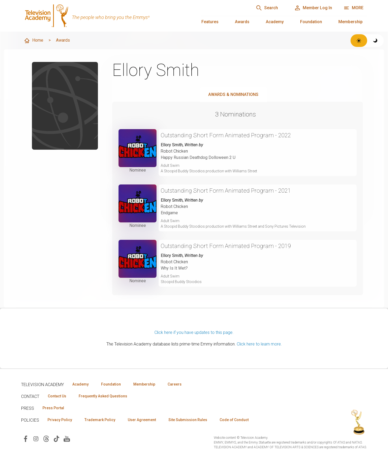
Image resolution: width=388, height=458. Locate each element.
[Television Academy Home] (106, 16)
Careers (175, 384)
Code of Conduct (234, 420)
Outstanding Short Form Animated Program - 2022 (226, 135)
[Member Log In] (313, 8)
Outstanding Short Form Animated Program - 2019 (226, 246)
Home (33, 40)
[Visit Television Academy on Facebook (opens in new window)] (25, 438)
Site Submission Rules (187, 420)
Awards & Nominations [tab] (233, 94)
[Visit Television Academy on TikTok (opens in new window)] (56, 438)
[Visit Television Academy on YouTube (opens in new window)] (66, 438)
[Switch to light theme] (359, 40)
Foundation (311, 21)
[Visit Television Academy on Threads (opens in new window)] (46, 438)
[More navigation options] (353, 8)
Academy (275, 21)
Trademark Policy (99, 420)
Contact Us (57, 396)
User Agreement (142, 420)
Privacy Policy (60, 420)
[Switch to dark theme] (375, 40)
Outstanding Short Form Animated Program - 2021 (226, 190)
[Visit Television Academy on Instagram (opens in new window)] (35, 438)
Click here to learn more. (259, 344)
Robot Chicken (174, 151)
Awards (242, 21)
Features (210, 21)
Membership (350, 21)
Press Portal (53, 408)
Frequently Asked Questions (103, 396)
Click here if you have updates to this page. (194, 332)
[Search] (267, 8)
